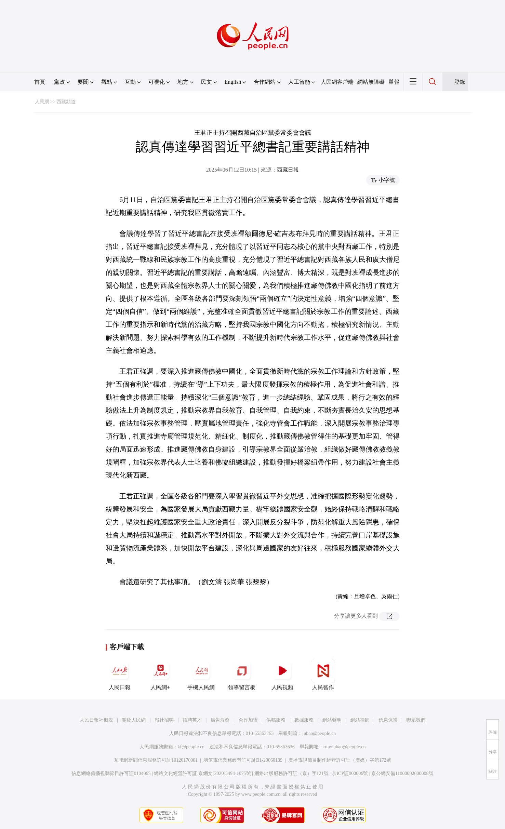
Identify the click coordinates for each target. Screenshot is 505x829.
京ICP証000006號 (350, 773)
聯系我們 (415, 720)
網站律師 (360, 720)
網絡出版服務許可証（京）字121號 (291, 773)
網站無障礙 (371, 82)
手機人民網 (201, 674)
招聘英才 (192, 720)
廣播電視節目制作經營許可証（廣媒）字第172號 (339, 760)
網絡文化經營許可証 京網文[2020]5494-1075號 (202, 773)
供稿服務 (275, 720)
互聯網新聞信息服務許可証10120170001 (156, 760)
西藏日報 (288, 170)
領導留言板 (241, 674)
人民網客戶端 (337, 82)
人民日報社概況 (96, 720)
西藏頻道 (66, 101)
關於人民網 (134, 720)
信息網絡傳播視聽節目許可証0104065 (110, 773)
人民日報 (120, 674)
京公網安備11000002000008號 (402, 773)
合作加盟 (248, 720)
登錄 (459, 82)
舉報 (393, 82)
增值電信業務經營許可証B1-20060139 (242, 760)
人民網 (42, 101)
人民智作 (323, 674)
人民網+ (160, 674)
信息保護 (388, 720)
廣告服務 (220, 720)
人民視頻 (282, 674)
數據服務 (304, 720)
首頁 (39, 82)
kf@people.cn (191, 746)
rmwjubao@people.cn (344, 746)
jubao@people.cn (319, 733)
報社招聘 (164, 720)
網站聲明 (332, 720)
